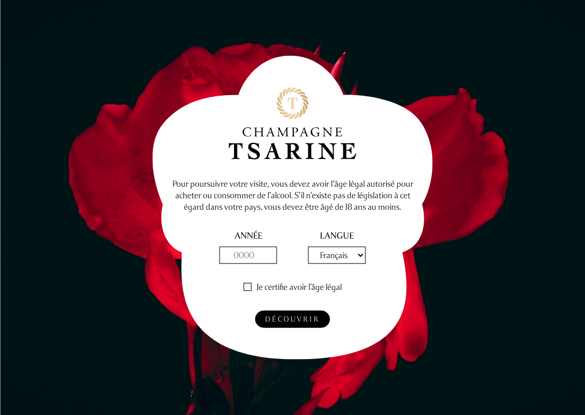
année (248, 236)
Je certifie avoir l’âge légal (299, 287)
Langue (337, 236)
